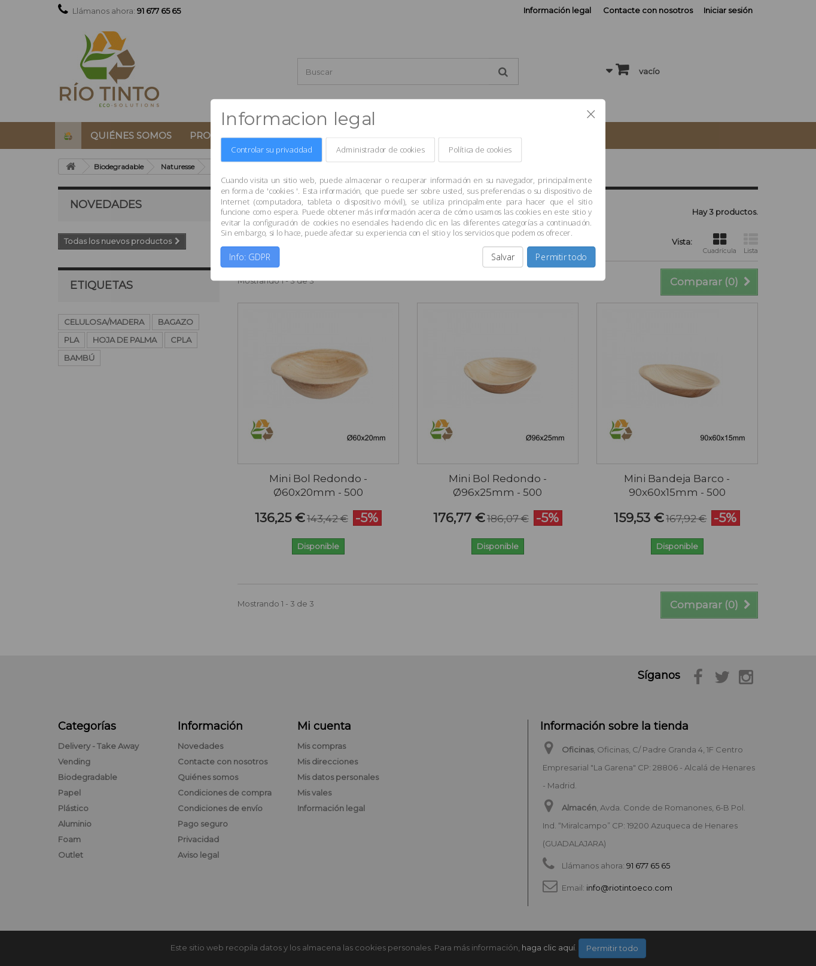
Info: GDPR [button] (250, 257)
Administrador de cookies (380, 150)
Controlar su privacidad (271, 150)
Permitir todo (561, 257)
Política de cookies (480, 150)
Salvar (503, 257)
